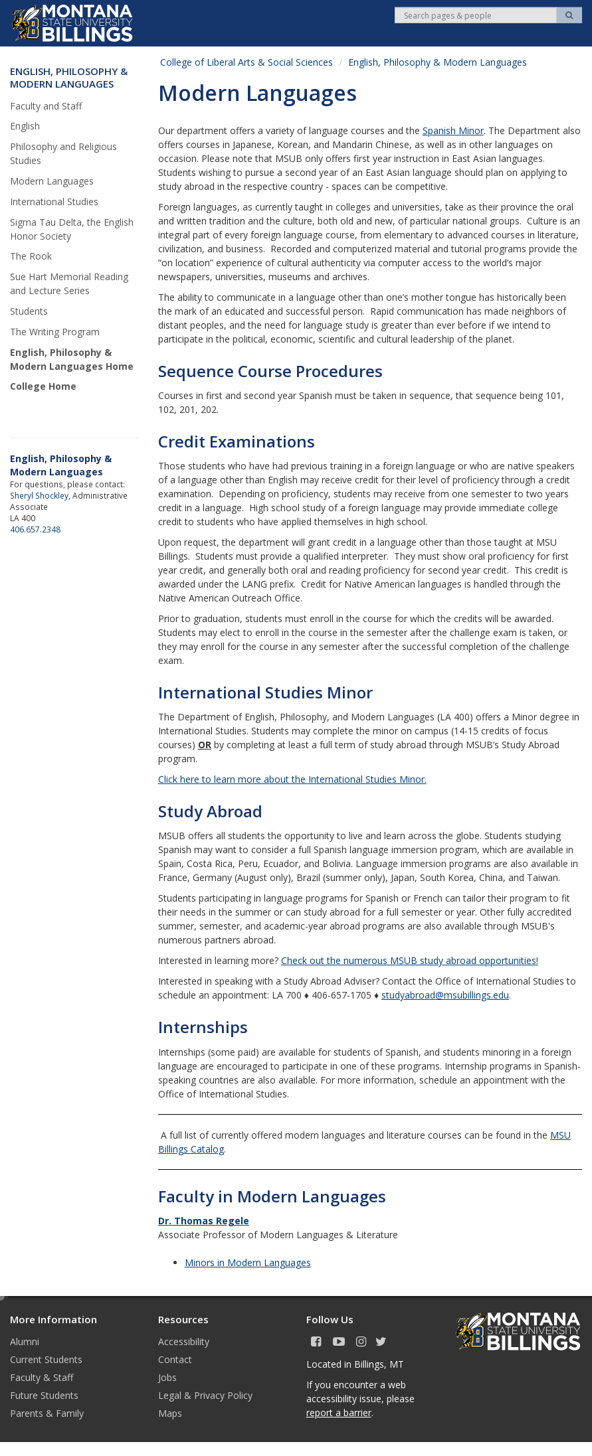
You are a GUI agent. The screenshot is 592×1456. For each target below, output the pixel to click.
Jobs (167, 1377)
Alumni (24, 1341)
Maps (170, 1413)
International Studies (55, 201)
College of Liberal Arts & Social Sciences (246, 62)
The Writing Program (55, 331)
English (25, 126)
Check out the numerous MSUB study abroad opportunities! (409, 960)
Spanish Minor (453, 130)
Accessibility (183, 1341)
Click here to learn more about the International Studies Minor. (292, 779)
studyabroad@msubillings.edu (445, 995)
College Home (43, 386)
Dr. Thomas (203, 1220)
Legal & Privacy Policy (205, 1395)
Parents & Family (47, 1413)
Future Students (44, 1395)
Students (29, 311)
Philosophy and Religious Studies (63, 153)
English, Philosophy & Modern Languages (437, 62)
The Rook (31, 256)
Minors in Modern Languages (248, 1262)
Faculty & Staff (41, 1377)
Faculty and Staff (46, 106)
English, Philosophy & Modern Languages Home (72, 359)
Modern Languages (52, 181)
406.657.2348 (35, 529)
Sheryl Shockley (39, 495)
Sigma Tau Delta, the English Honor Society (72, 229)
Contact (175, 1359)
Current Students (46, 1359)
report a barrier (338, 1412)
